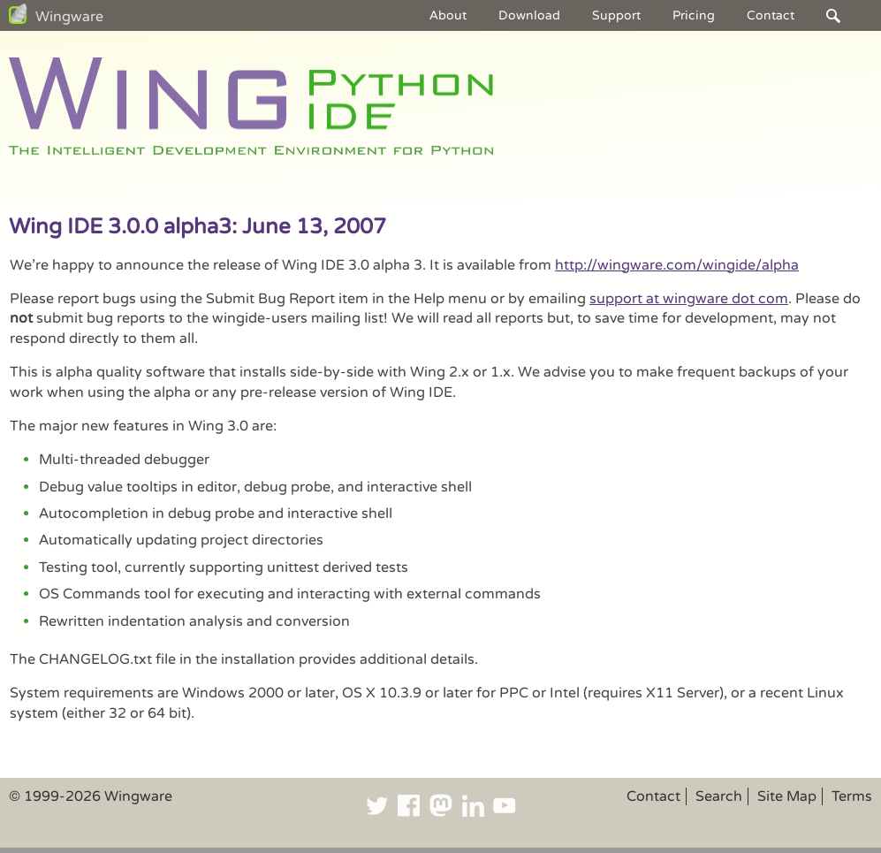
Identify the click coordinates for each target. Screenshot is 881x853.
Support (616, 15)
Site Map (786, 796)
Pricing (693, 15)
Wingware (69, 17)
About (448, 15)
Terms (852, 796)
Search (718, 796)
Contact (770, 15)
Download (529, 15)
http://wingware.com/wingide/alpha (677, 265)
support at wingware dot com (688, 299)
